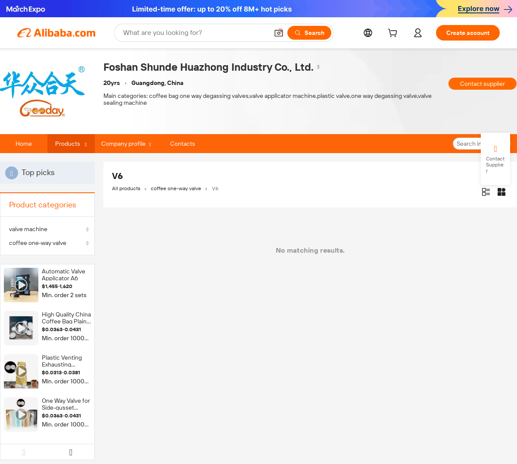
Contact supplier (482, 83)
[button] (279, 33)
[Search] (309, 33)
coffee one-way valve (37, 242)
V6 (215, 188)
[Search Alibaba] (195, 33)
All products (126, 188)
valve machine (28, 229)
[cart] (394, 34)
